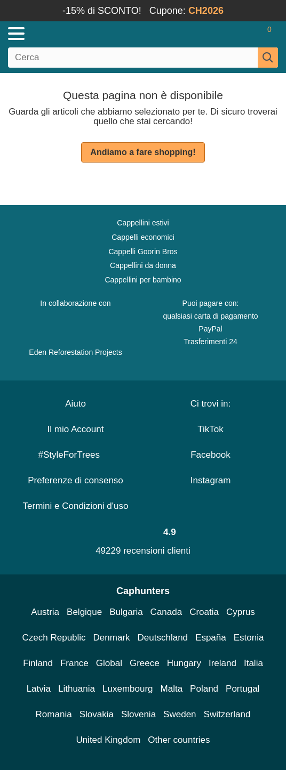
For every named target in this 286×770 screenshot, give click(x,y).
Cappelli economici (143, 237)
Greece (145, 663)
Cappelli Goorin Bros (142, 251)
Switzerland (227, 714)
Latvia (39, 689)
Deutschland (163, 638)
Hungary (184, 663)
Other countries (179, 740)
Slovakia (97, 714)
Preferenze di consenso (75, 480)
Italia (253, 663)
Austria (45, 612)
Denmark (111, 638)
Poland (204, 689)
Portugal (242, 689)
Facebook (210, 455)
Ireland (222, 663)
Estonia (249, 638)
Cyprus (240, 612)
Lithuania (76, 689)
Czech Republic (54, 638)
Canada (166, 612)
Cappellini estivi (143, 222)
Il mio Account (75, 429)
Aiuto (75, 404)
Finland (38, 663)
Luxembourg (127, 689)
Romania (54, 714)
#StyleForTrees (75, 455)
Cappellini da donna (143, 265)
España (210, 638)
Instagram (210, 480)
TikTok (210, 429)
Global (109, 663)
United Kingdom (108, 740)
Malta (172, 689)
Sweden (179, 714)
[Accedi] (227, 33)
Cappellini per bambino (143, 279)
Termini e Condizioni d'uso (76, 506)
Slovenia (138, 714)
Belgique (84, 612)
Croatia (204, 612)
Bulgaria (125, 612)
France (74, 663)
